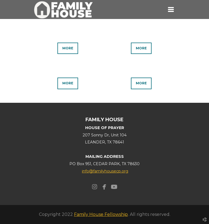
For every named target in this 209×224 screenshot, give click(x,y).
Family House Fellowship (101, 214)
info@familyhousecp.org (105, 171)
